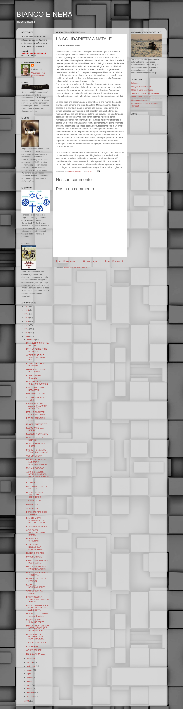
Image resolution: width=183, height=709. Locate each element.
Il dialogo (135, 83)
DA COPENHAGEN (34, 557)
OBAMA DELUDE (34, 650)
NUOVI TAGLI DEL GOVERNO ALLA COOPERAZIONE (35, 636)
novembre (31, 659)
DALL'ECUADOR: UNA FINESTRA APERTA (36, 567)
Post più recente (65, 261)
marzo (30, 689)
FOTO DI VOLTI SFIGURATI (33, 539)
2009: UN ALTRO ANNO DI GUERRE (36, 350)
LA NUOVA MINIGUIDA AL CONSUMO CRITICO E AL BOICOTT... (37, 607)
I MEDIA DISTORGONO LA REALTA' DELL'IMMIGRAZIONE (37, 462)
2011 (26, 329)
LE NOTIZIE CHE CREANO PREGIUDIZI (37, 383)
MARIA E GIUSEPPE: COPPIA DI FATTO (35, 413)
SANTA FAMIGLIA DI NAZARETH (35, 389)
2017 (26, 306)
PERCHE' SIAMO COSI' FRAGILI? (36, 513)
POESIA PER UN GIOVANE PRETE (35, 621)
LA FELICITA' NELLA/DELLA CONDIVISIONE (34, 547)
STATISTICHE (32, 508)
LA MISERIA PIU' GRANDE (33, 377)
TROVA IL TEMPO (34, 501)
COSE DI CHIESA (34, 456)
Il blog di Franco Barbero (141, 86)
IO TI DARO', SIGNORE (36, 526)
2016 (26, 310)
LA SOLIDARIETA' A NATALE (35, 429)
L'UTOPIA (30, 482)
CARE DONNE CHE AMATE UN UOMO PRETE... (35, 357)
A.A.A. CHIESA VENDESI (37, 643)
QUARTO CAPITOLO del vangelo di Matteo (37, 615)
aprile (29, 685)
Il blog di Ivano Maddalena (142, 90)
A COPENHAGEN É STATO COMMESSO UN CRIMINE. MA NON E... (37, 475)
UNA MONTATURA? (35, 468)
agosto (30, 670)
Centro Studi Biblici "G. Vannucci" (145, 93)
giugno (30, 677)
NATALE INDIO (32, 504)
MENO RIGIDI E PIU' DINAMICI (35, 439)
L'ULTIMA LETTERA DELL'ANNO (35, 364)
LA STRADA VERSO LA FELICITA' (36, 487)
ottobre (30, 662)
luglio (29, 674)
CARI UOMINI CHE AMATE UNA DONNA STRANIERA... (36, 406)
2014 (26, 318)
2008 (26, 701)
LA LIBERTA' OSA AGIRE (37, 434)
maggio (30, 681)
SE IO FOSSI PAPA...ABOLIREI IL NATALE (36, 532)
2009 (26, 336)
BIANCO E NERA (44, 14)
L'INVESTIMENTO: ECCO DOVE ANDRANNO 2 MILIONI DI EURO (37, 628)
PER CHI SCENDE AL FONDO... (35, 419)
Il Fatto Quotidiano (139, 100)
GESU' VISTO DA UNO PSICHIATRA (36, 370)
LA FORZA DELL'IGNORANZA (35, 586)
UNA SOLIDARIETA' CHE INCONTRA (37, 574)
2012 (26, 325)
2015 (26, 314)
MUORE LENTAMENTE (36, 424)
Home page (90, 261)
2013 (26, 321)
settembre (31, 666)
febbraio (30, 692)
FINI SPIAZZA (32, 646)
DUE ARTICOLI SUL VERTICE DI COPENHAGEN (35, 494)
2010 (26, 333)
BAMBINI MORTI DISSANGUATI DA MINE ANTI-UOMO (35, 520)
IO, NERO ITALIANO (35, 553)
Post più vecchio (114, 261)
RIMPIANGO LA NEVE (36, 394)
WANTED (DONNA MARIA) (34, 592)
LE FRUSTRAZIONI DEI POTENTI (36, 580)
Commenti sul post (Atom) (75, 267)
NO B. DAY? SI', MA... (35, 654)
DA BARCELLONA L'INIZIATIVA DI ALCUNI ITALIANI (37, 599)
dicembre (31, 340)
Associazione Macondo (141, 97)
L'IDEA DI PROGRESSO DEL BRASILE (37, 561)
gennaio (30, 696)
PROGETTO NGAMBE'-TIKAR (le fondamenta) (37, 451)
